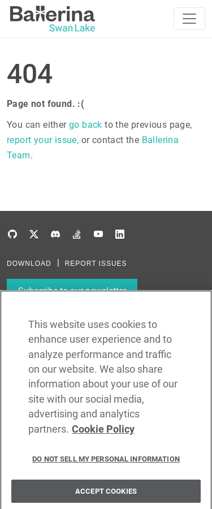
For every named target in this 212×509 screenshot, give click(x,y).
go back (85, 124)
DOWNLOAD (29, 264)
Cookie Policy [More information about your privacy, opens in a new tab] (103, 435)
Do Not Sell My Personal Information (106, 465)
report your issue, (43, 140)
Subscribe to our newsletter (72, 291)
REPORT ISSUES (96, 264)
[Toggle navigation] (189, 18)
